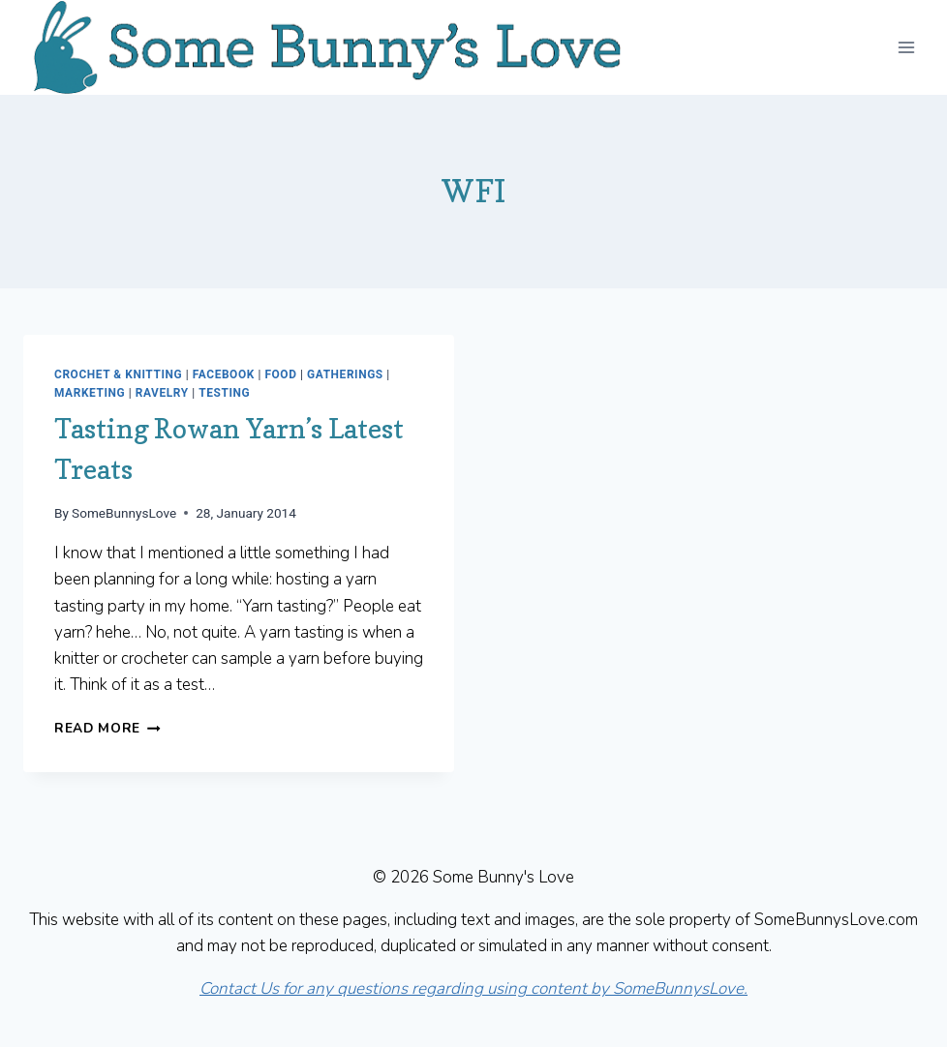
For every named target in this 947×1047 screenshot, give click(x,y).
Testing (224, 393)
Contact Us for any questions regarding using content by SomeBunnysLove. (473, 988)
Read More (107, 728)
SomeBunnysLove (124, 513)
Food (280, 374)
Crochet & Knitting (118, 374)
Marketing (89, 393)
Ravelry (162, 393)
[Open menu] (906, 47)
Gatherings (345, 374)
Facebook (224, 374)
